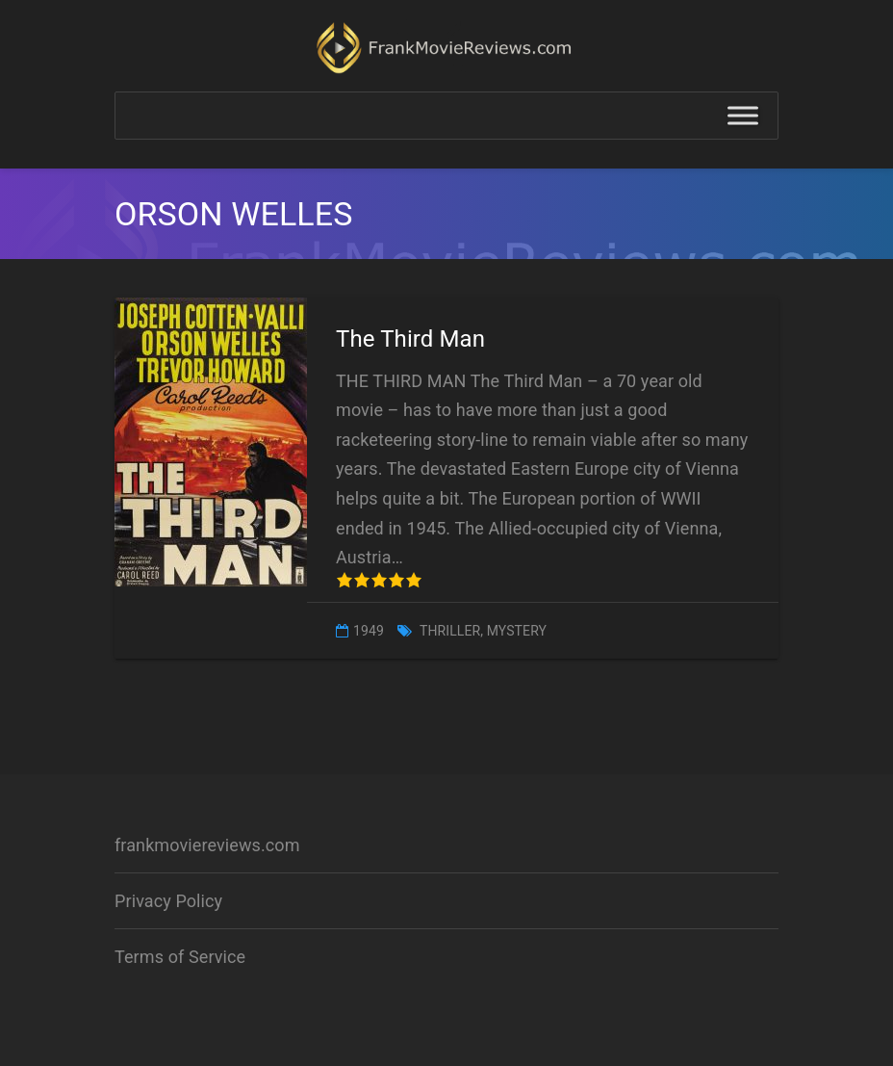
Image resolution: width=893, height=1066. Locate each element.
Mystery (517, 630)
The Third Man (410, 338)
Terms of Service (180, 957)
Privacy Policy (168, 901)
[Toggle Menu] (742, 116)
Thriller (450, 630)
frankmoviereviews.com (207, 845)
